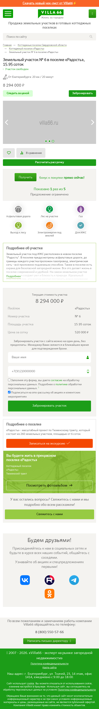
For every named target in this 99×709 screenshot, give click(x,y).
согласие (56, 380)
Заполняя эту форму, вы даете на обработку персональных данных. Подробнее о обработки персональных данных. (45, 384)
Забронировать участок (49, 405)
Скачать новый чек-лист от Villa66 (48, 3)
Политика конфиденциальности (77, 690)
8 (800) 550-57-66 (49, 632)
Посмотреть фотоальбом (46, 485)
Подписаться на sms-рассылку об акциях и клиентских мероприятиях (44, 394)
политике (62, 384)
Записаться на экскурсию (47, 443)
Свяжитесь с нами (49, 514)
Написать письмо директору (49, 641)
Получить (25, 177)
